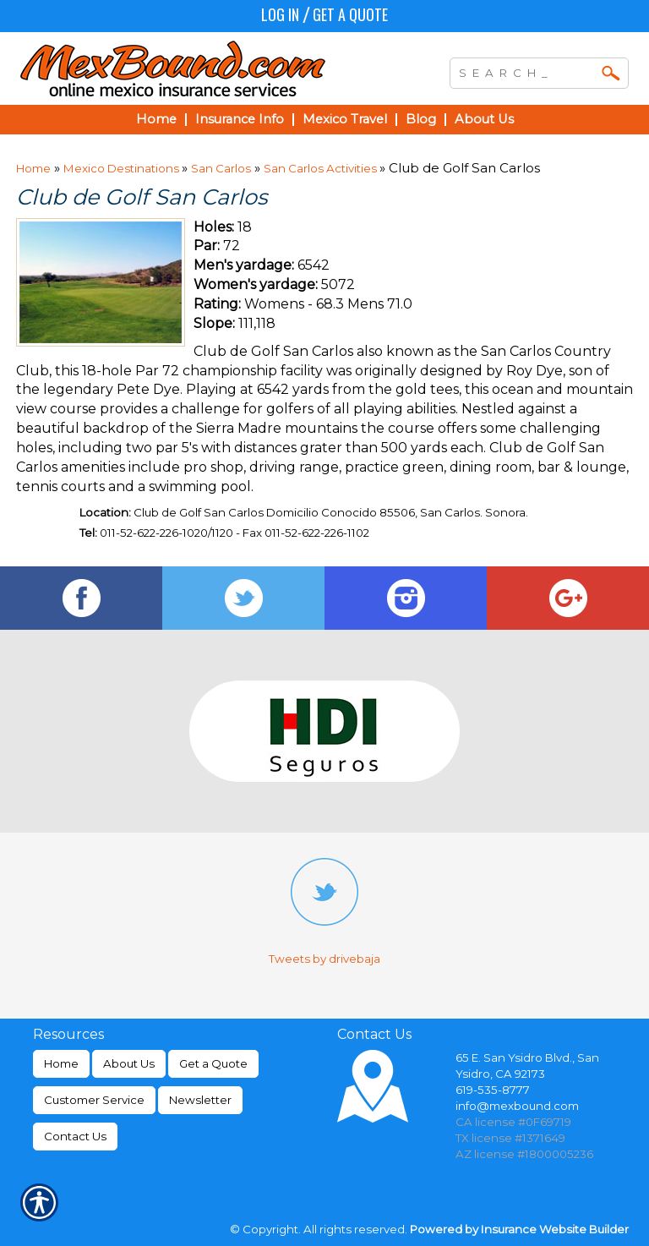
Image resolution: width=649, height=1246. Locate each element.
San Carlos (221, 168)
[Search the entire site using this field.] (526, 71)
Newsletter (200, 1100)
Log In (280, 14)
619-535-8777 (492, 1089)
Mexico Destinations (122, 168)
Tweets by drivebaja (324, 958)
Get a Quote (350, 14)
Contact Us (75, 1136)
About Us (129, 1063)
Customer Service (94, 1100)
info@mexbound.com (517, 1105)
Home (33, 168)
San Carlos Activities (321, 168)
